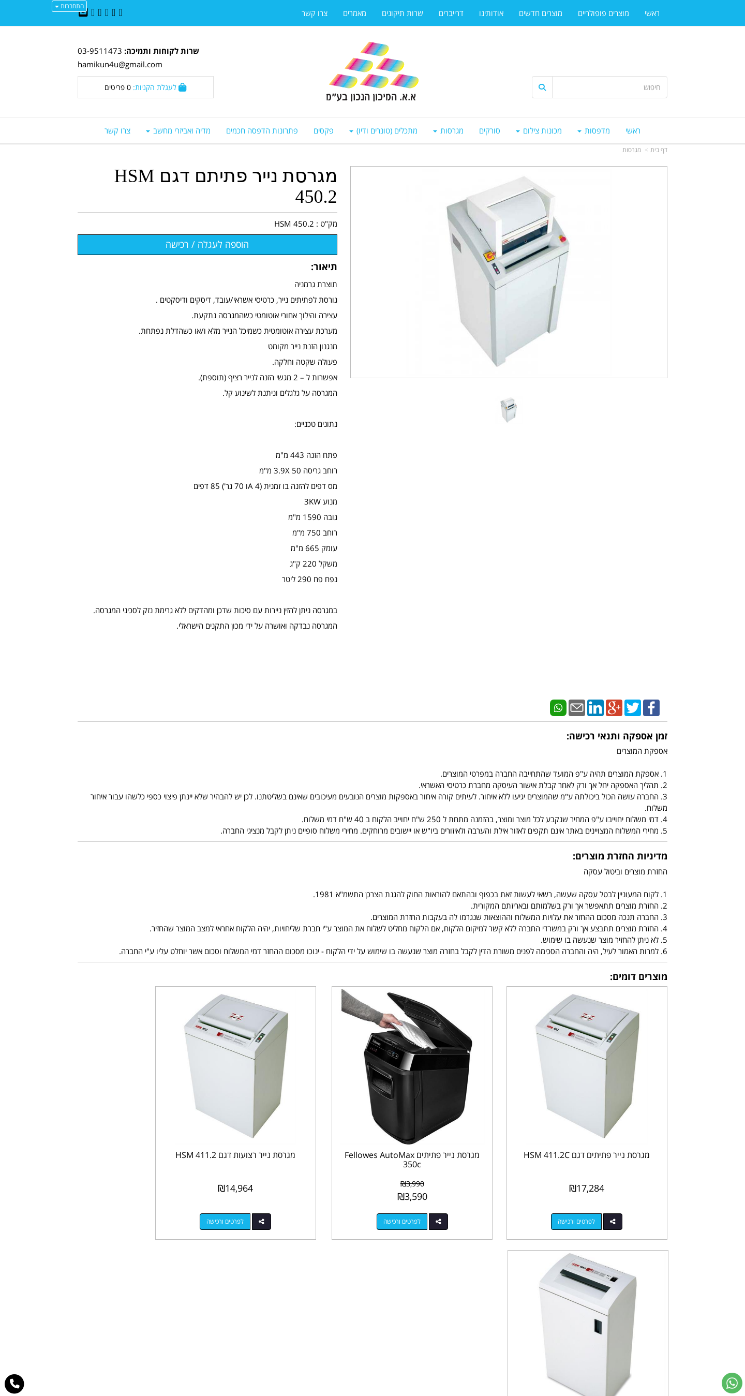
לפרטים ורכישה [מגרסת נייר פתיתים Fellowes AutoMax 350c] (437, 1196)
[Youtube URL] (93, 13)
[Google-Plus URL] (99, 13)
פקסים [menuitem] (324, 130)
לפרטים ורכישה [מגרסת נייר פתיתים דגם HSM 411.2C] (589, 1196)
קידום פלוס (357, 1389)
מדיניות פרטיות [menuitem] (644, 1322)
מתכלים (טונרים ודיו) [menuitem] (383, 130)
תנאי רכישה (498, 1311)
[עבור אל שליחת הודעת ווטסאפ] (732, 1383)
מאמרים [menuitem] (354, 13)
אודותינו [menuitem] (491, 13)
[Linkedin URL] (107, 13)
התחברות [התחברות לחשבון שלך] (69, 6)
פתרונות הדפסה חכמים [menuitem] (262, 130)
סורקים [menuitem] (489, 130)
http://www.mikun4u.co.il (319, 1266)
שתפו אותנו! (345, 1289)
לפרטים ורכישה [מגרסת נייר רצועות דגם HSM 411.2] (286, 1196)
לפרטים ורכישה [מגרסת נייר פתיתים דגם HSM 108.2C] (135, 1196)
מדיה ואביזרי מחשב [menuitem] (178, 130)
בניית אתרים (331, 1389)
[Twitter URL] (113, 13)
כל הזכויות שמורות (639, 1350)
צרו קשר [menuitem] (117, 130)
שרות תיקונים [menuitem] (402, 13)
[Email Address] (83, 13)
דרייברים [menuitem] (451, 13)
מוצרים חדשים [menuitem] (540, 13)
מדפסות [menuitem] (593, 130)
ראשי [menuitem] (632, 130)
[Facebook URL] (120, 13)
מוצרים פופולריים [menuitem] (603, 13)
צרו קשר (352, 1278)
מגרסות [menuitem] (448, 130)
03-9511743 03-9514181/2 (446, 1300)
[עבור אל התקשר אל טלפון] (15, 1384)
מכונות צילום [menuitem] (539, 130)
